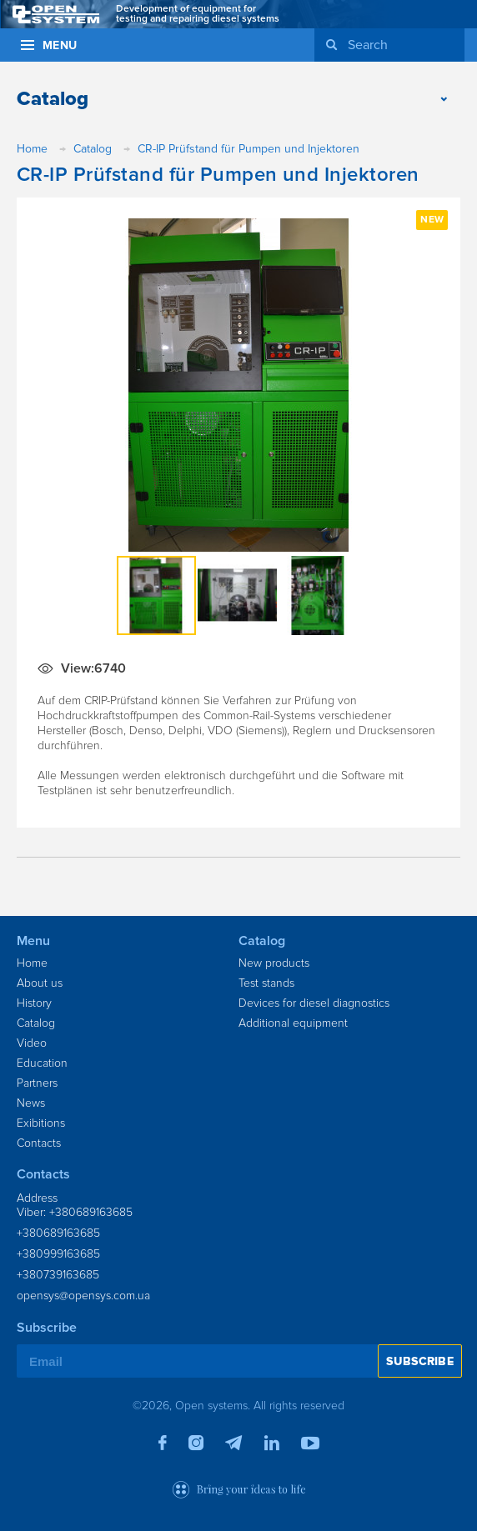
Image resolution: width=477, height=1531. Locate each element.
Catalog (36, 1023)
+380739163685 (58, 1275)
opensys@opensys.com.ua (83, 1295)
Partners (37, 1083)
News (31, 1103)
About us (40, 983)
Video (32, 1043)
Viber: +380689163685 (75, 1212)
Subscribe (420, 1361)
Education (42, 1063)
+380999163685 (58, 1254)
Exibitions (41, 1123)
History (34, 1003)
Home (32, 963)
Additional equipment (293, 1023)
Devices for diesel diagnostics (313, 1003)
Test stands (266, 983)
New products (273, 963)
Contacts (39, 1143)
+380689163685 (58, 1233)
